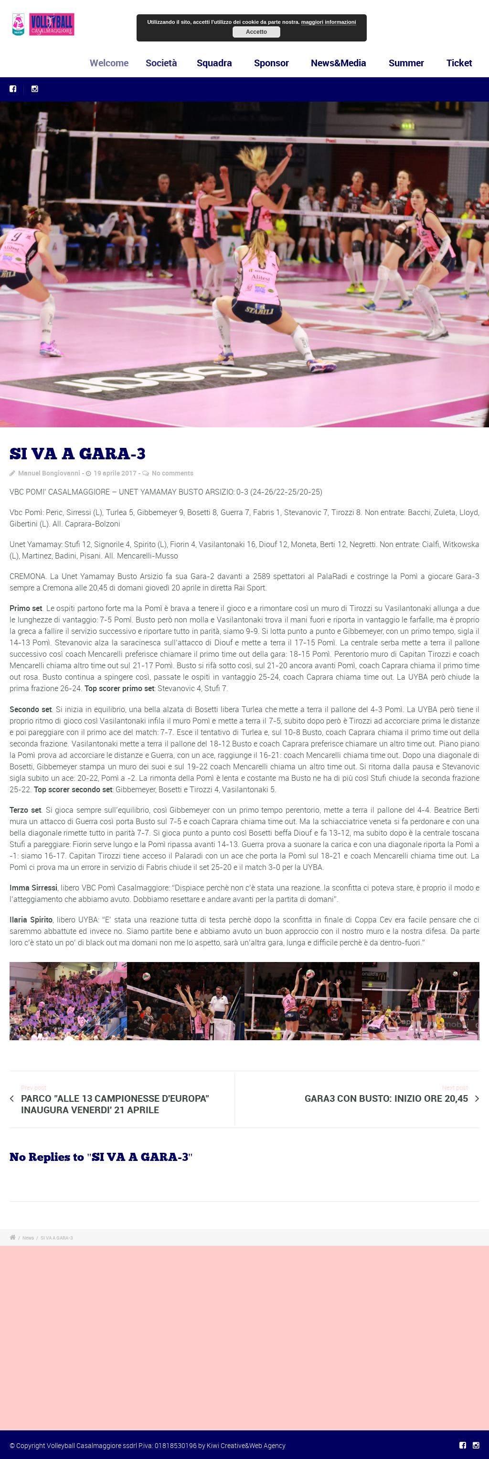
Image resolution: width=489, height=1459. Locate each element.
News (28, 1237)
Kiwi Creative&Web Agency (246, 1445)
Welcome (115, 62)
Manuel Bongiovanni (49, 472)
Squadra (216, 62)
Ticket (459, 62)
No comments (172, 472)
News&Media (338, 62)
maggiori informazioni (328, 22)
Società (166, 62)
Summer (406, 62)
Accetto (256, 32)
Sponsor (272, 62)
